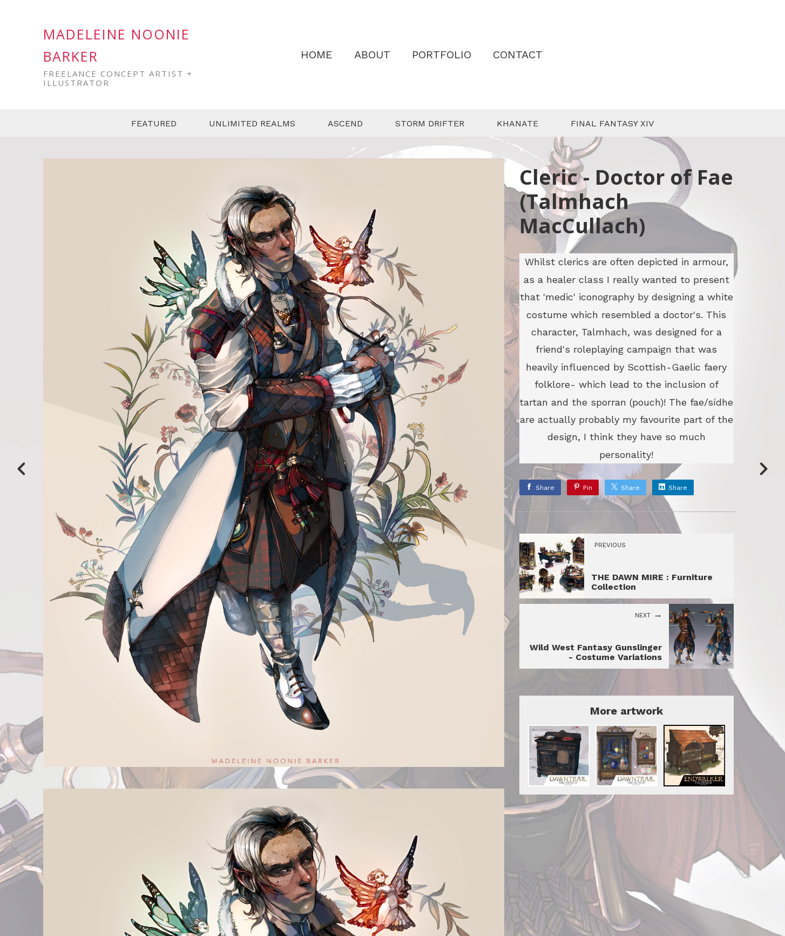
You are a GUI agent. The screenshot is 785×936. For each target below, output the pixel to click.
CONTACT (518, 55)
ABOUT (372, 55)
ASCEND (345, 123)
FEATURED (154, 123)
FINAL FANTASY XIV (612, 123)
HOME (317, 55)
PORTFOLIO (441, 55)
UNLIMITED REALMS (252, 123)
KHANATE (517, 123)
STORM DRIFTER (429, 123)
